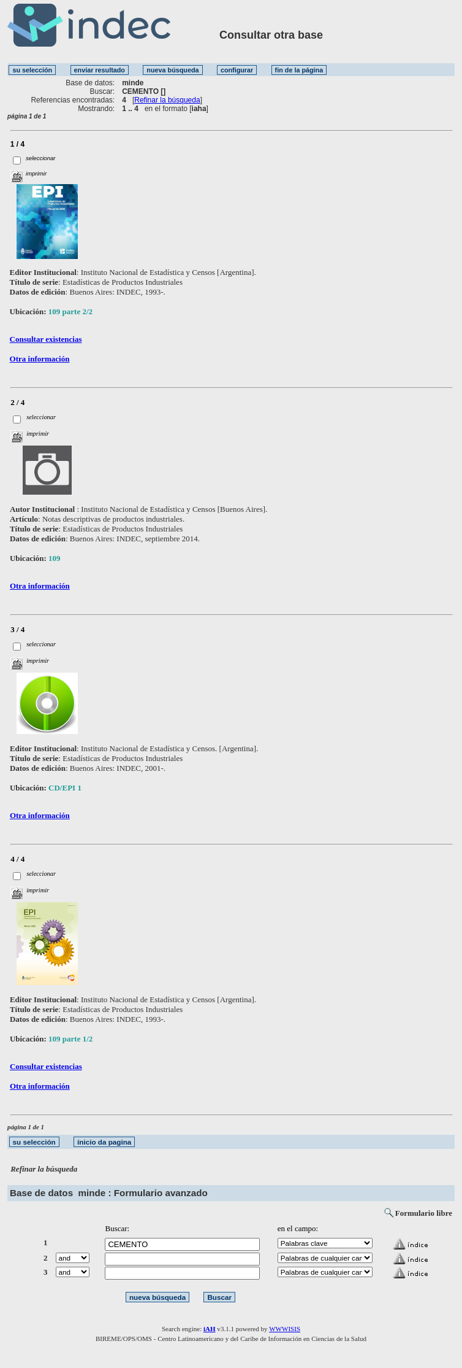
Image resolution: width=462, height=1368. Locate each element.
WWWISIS (284, 1328)
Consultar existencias (46, 339)
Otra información (40, 358)
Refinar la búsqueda (167, 100)
